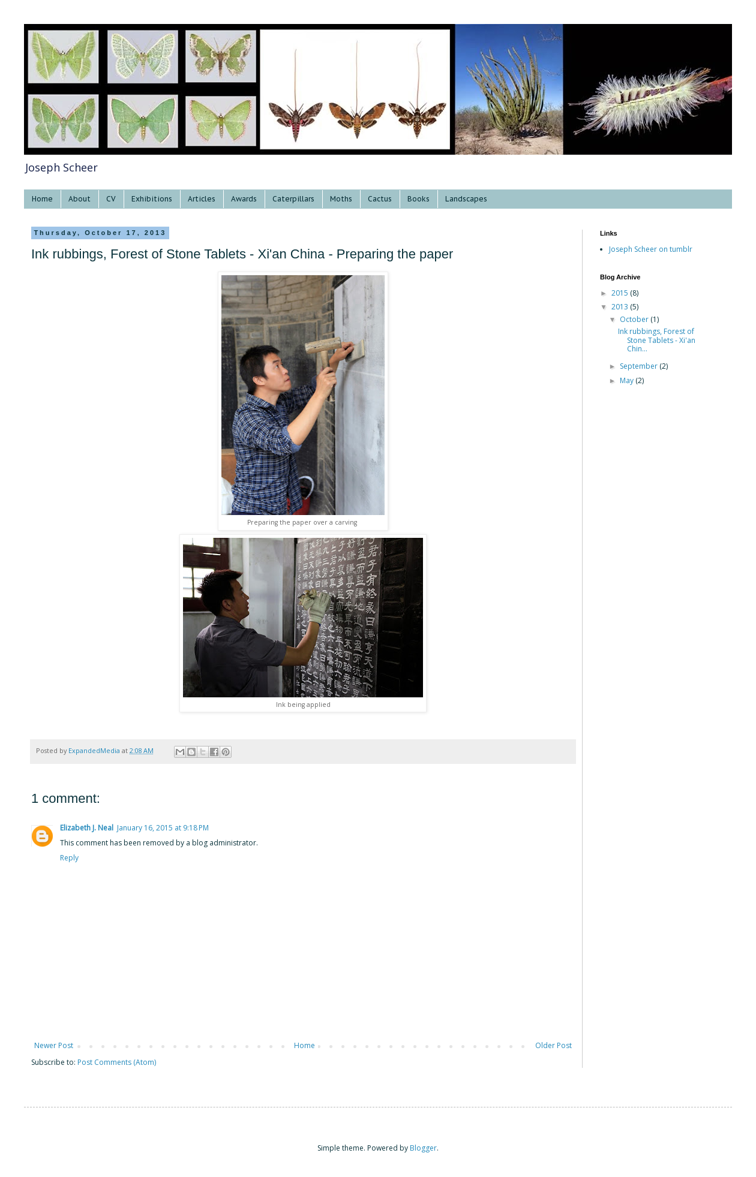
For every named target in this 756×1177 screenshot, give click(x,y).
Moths (341, 198)
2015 (620, 293)
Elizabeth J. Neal (86, 828)
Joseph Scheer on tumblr (650, 249)
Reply (69, 858)
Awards (244, 198)
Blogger (423, 1148)
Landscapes (466, 198)
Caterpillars (293, 198)
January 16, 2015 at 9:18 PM (163, 828)
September (639, 366)
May (627, 380)
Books (418, 198)
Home (42, 198)
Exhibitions (151, 198)
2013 (620, 307)
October (635, 319)
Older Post (553, 1045)
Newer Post (53, 1045)
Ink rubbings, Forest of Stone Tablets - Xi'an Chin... (656, 340)
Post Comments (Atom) (116, 1062)
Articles (201, 198)
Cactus (380, 198)
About (79, 198)
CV (111, 198)
